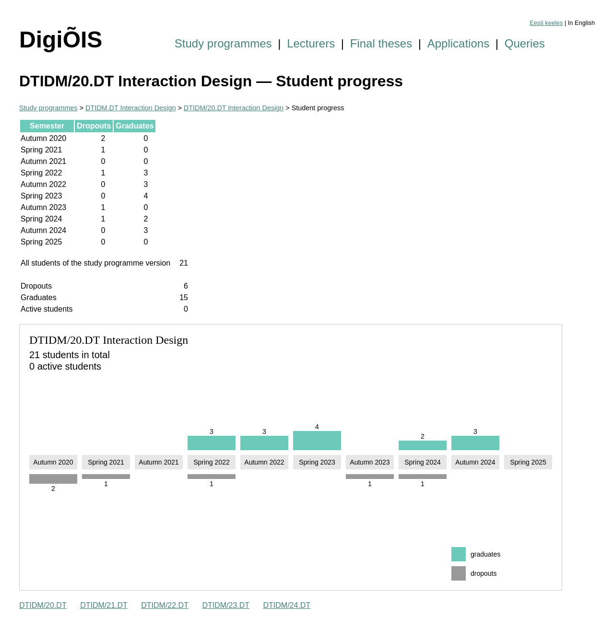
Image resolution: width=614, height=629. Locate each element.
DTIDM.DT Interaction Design (130, 108)
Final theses (381, 43)
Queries (525, 43)
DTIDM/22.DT (165, 605)
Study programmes (223, 43)
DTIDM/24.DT (287, 605)
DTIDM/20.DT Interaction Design (233, 108)
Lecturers (311, 43)
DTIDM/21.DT (104, 605)
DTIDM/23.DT (225, 605)
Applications (458, 43)
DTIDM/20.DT (43, 605)
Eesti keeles (546, 22)
